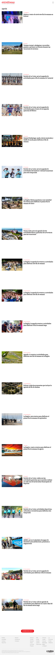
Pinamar (32, 645)
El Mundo (51, 642)
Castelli (37, 641)
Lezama (37, 642)
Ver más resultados (27, 631)
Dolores (32, 637)
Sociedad (4, 639)
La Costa (32, 644)
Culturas (3, 641)
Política (3, 637)
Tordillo (31, 639)
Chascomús (38, 644)
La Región (44, 645)
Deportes (4, 642)
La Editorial (17, 639)
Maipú (43, 644)
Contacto (17, 641)
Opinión (16, 637)
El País (50, 641)
